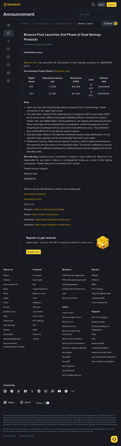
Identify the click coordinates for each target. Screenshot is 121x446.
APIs (93, 338)
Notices (6, 329)
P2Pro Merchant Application (74, 280)
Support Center (98, 321)
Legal (5, 298)
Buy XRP (66, 361)
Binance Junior (39, 293)
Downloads (8, 334)
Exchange (37, 275)
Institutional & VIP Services (73, 289)
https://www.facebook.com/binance (52, 219)
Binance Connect (69, 298)
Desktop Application (12, 338)
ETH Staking (38, 320)
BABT (35, 329)
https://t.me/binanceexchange (49, 209)
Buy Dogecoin (68, 366)
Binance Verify (98, 343)
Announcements (10, 284)
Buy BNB (66, 357)
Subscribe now (61, 71)
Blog (5, 316)
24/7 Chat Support (100, 317)
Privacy (6, 307)
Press (5, 293)
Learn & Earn (68, 312)
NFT (34, 325)
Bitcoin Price (67, 321)
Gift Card (36, 307)
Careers (6, 280)
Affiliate (95, 275)
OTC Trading (97, 289)
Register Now (33, 252)
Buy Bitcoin (67, 352)
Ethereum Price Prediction (73, 343)
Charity (36, 338)
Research (37, 334)
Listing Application (70, 284)
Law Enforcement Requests (104, 357)
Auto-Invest (38, 316)
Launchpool (38, 311)
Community (8, 320)
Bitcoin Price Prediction (72, 338)
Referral (95, 280)
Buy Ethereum (68, 370)
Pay (34, 284)
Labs (64, 293)
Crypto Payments (40, 289)
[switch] (46, 402)
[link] (8, 25)
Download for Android (34, 194)
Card (35, 298)
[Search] (99, 14)
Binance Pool (30, 62)
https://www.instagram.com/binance (53, 224)
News (5, 289)
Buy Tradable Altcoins (71, 375)
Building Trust (9, 311)
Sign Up (111, 4)
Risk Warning (9, 325)
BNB (94, 284)
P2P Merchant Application (73, 275)
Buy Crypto (37, 280)
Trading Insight (98, 298)
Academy (37, 302)
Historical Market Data (101, 293)
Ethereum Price (69, 326)
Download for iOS (32, 199)
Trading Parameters (100, 348)
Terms (6, 302)
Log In (101, 4)
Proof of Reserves (99, 302)
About (6, 275)
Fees (94, 334)
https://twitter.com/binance (45, 214)
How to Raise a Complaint (103, 361)
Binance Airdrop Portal (101, 352)
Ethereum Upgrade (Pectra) (74, 348)
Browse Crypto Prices (71, 317)
